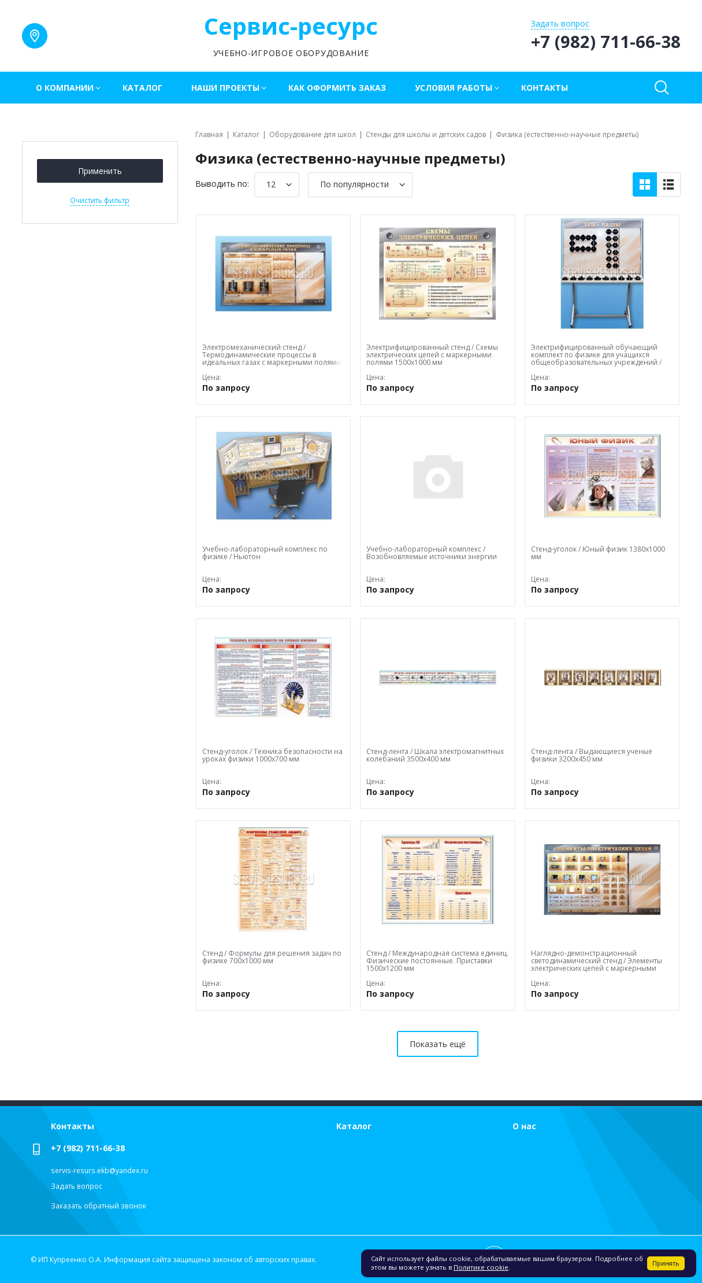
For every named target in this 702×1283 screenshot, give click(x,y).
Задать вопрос (76, 1186)
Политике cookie (481, 1267)
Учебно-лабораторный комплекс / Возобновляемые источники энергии (431, 552)
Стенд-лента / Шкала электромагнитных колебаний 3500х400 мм (435, 755)
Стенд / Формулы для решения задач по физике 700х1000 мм (271, 957)
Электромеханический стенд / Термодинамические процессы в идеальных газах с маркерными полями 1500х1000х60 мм (271, 358)
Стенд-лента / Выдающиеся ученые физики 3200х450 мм (591, 755)
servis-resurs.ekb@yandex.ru (99, 1170)
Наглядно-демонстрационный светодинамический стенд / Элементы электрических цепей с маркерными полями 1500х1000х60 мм (596, 964)
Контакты (544, 87)
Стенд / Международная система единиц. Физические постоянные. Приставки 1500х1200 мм (437, 960)
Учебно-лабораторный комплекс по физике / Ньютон (265, 552)
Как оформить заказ (337, 87)
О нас (524, 1126)
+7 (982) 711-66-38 (88, 1148)
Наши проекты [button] (225, 87)
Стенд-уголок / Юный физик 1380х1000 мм (598, 552)
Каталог (142, 87)
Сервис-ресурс (291, 26)
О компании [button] (65, 87)
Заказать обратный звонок (98, 1206)
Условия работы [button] (453, 87)
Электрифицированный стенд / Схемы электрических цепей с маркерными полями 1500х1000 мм (432, 354)
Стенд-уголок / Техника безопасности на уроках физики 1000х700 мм (272, 755)
